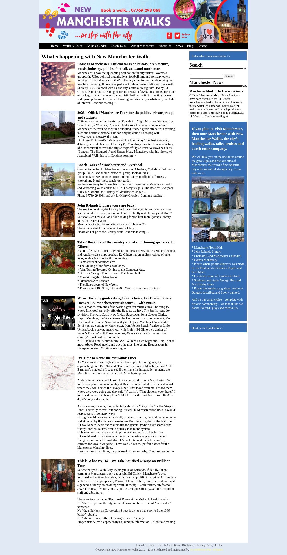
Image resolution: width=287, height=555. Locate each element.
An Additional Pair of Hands (206, 549)
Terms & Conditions (168, 545)
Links (218, 545)
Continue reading (104, 103)
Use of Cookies (145, 545)
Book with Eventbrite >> (207, 328)
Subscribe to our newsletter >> (211, 56)
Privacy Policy (205, 545)
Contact (203, 46)
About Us (165, 46)
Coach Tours (119, 46)
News (179, 46)
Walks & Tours (72, 46)
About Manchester (142, 46)
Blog (190, 46)
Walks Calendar (96, 46)
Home (55, 46)
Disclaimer (188, 545)
